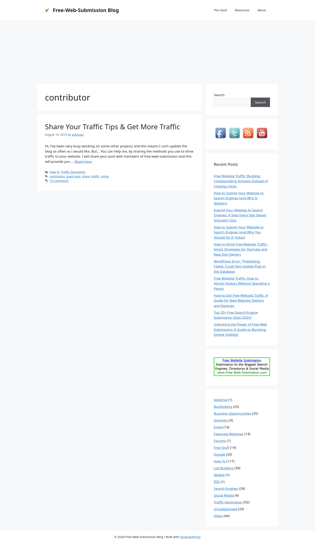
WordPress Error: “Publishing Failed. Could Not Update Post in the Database (240, 266)
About (261, 10)
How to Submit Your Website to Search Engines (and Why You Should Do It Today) (239, 232)
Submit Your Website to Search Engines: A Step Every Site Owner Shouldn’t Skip (240, 215)
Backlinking (223, 406)
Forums (220, 440)
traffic (95, 176)
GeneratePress (190, 537)
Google (219, 454)
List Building (223, 468)
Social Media (224, 495)
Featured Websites (228, 434)
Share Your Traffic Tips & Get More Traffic (112, 126)
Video (218, 515)
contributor (57, 176)
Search (219, 95)
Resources (242, 10)
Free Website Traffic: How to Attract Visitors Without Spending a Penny (242, 283)
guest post (73, 176)
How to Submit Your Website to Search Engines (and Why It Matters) (239, 198)
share (86, 176)
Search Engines (226, 488)
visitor (105, 176)
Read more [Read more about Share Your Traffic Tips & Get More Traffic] (83, 161)
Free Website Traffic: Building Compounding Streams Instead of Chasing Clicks (241, 181)
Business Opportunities (232, 413)
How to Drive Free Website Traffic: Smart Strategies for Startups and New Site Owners (241, 249)
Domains (221, 420)
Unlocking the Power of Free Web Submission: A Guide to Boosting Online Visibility (240, 329)
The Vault (220, 10)
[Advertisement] (157, 50)
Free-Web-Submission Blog (86, 10)
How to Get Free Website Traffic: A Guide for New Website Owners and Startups (241, 300)
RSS (217, 481)
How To (55, 172)
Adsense (220, 399)
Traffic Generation (73, 172)
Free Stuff (221, 447)
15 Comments (59, 181)
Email (218, 427)
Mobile (219, 475)
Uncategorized (225, 509)
